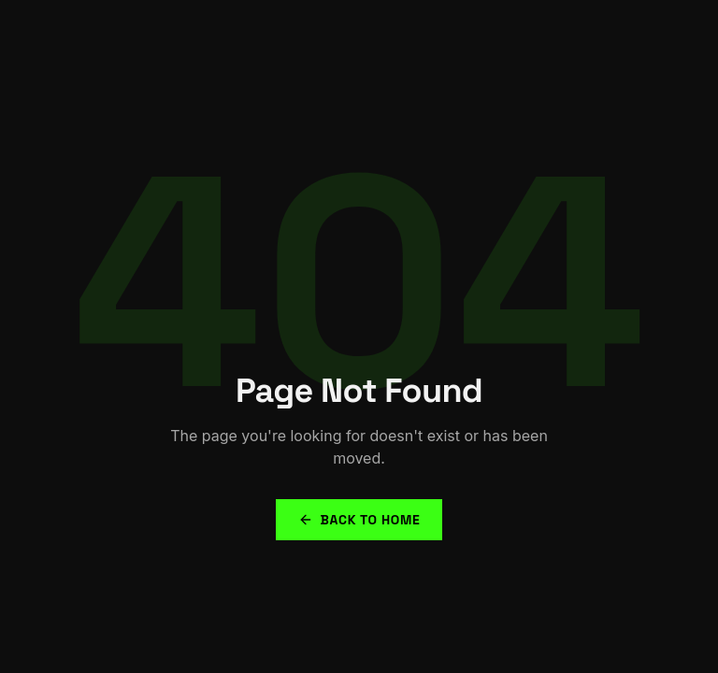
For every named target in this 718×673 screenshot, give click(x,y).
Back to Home (359, 519)
